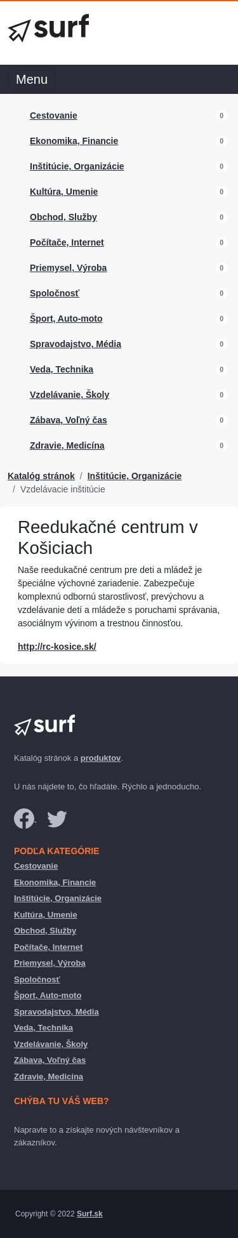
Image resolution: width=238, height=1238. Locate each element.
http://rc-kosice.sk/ (57, 647)
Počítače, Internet (67, 242)
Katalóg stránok (41, 476)
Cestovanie (53, 115)
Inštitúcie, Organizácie (77, 166)
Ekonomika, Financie (74, 141)
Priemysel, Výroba (68, 268)
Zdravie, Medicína (67, 445)
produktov (101, 758)
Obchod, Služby (63, 217)
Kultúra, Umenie (64, 192)
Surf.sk (90, 1213)
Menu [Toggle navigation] (32, 79)
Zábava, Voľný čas (68, 420)
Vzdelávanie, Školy (69, 395)
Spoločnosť (54, 293)
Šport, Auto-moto (66, 318)
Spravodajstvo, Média (75, 344)
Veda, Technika (61, 369)
